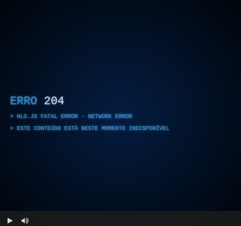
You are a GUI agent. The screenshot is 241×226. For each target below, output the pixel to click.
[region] (120, 113)
